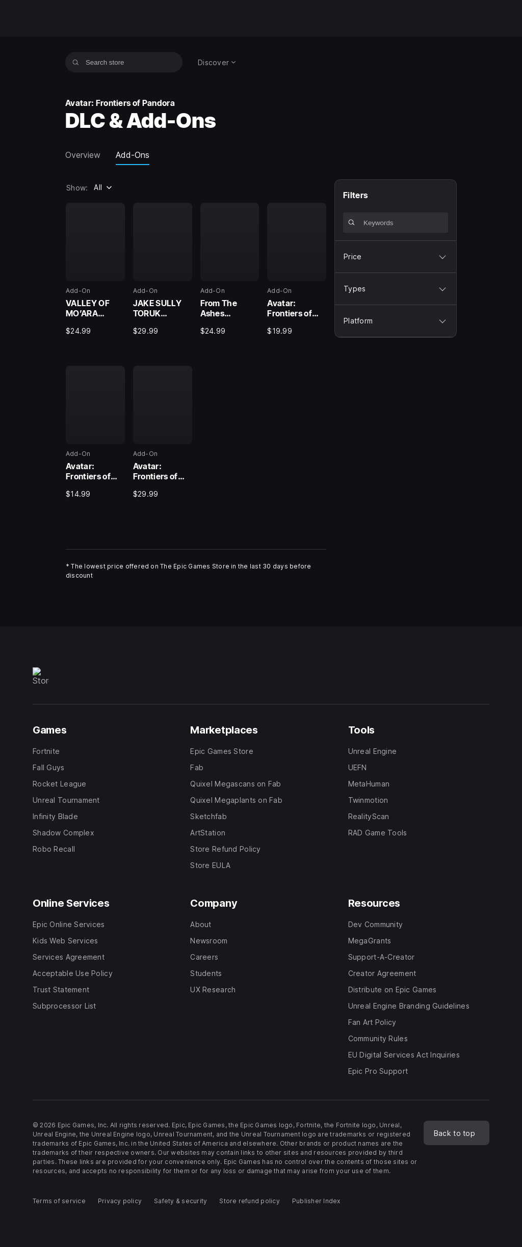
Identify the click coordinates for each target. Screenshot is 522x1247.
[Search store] (75, 62)
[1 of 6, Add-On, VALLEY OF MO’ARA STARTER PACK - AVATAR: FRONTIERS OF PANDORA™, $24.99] (95, 269)
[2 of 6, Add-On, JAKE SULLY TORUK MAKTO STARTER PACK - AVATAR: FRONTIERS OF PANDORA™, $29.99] (162, 269)
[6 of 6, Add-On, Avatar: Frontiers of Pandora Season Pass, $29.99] (162, 432)
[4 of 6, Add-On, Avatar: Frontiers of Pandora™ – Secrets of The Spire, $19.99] (296, 269)
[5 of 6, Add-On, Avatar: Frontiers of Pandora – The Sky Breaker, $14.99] (95, 432)
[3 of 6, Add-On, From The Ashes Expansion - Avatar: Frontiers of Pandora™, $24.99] (229, 269)
